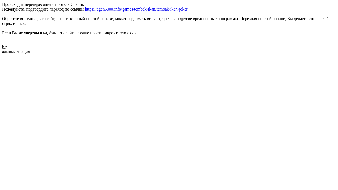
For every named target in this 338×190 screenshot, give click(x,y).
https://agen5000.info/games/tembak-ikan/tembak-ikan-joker (136, 9)
